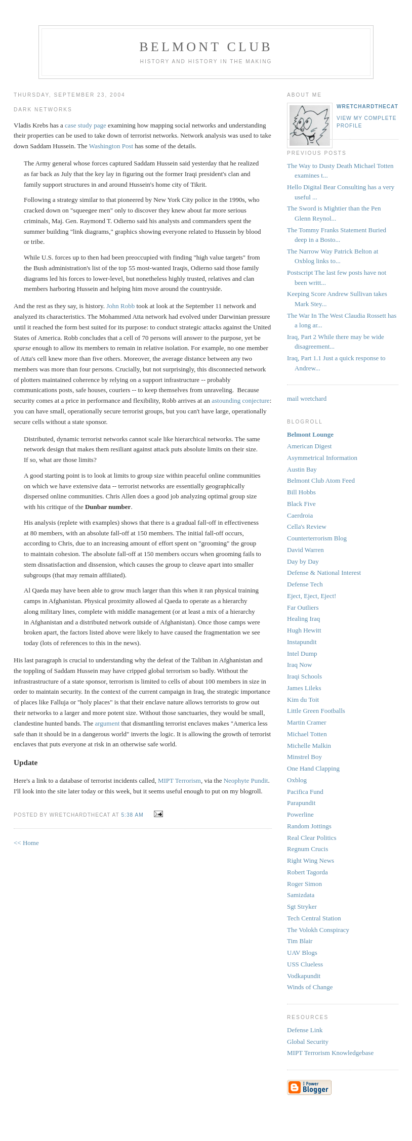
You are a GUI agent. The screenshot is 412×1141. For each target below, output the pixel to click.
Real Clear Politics (311, 837)
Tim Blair (299, 941)
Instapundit (302, 642)
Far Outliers (302, 607)
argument (107, 723)
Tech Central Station (314, 918)
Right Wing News (310, 860)
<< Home (26, 843)
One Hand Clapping (313, 768)
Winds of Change (310, 987)
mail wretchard (306, 398)
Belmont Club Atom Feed (321, 480)
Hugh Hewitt (304, 630)
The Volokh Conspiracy (318, 930)
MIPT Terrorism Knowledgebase (330, 1053)
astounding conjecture (240, 400)
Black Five (301, 504)
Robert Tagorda (307, 872)
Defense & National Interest (324, 572)
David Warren (305, 550)
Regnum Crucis (307, 849)
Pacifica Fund (305, 791)
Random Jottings (309, 826)
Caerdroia (300, 515)
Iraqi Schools (304, 676)
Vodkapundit (303, 976)
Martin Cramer (306, 722)
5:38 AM (132, 815)
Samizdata (300, 895)
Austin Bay (302, 469)
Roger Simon (304, 884)
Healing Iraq (303, 618)
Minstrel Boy (304, 756)
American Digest (309, 446)
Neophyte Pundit (246, 780)
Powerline (300, 814)
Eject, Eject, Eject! (311, 596)
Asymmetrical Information (322, 457)
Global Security (307, 1041)
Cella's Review (306, 526)
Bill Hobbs (301, 492)
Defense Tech (305, 584)
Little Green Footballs (316, 710)
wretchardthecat (367, 106)
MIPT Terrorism (179, 780)
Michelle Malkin (309, 745)
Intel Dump (302, 653)
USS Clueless (305, 964)
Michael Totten (307, 734)
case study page (85, 125)
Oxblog (297, 780)
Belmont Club (205, 46)
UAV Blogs (302, 952)
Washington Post (111, 146)
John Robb (120, 306)
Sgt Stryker (302, 906)
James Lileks (304, 688)
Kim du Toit (303, 699)
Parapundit (301, 803)
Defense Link (304, 1030)
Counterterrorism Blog (317, 538)
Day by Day (303, 561)
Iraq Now (299, 664)
